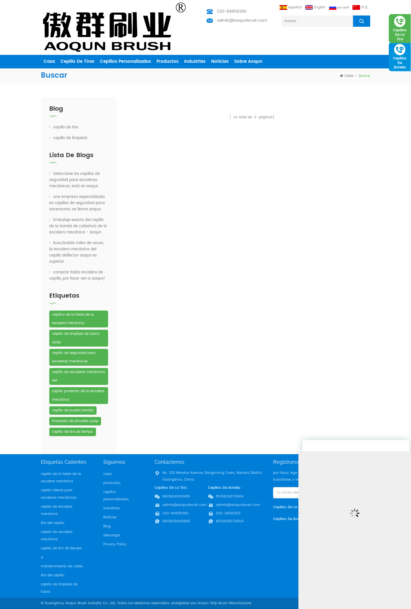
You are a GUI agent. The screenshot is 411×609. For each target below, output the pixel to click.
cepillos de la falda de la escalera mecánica (73, 319)
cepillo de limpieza (68, 138)
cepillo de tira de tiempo (72, 431)
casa (49, 61)
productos (167, 61)
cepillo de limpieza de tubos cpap (75, 338)
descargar (111, 535)
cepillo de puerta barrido (73, 410)
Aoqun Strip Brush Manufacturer (224, 603)
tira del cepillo (52, 523)
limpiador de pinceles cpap (75, 421)
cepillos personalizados (125, 61)
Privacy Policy (114, 544)
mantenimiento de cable (61, 566)
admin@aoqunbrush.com (242, 20)
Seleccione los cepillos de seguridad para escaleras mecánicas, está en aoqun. (74, 180)
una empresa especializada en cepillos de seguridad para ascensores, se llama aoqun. (77, 203)
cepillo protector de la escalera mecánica (78, 395)
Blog (107, 526)
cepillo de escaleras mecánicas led (78, 376)
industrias (195, 61)
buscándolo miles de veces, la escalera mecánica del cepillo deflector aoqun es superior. (76, 252)
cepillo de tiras (77, 61)
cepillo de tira (63, 127)
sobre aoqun (248, 61)
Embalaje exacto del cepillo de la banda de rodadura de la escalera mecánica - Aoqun (78, 226)
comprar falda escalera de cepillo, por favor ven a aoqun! (77, 275)
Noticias (220, 61)
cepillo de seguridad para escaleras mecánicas (73, 357)
